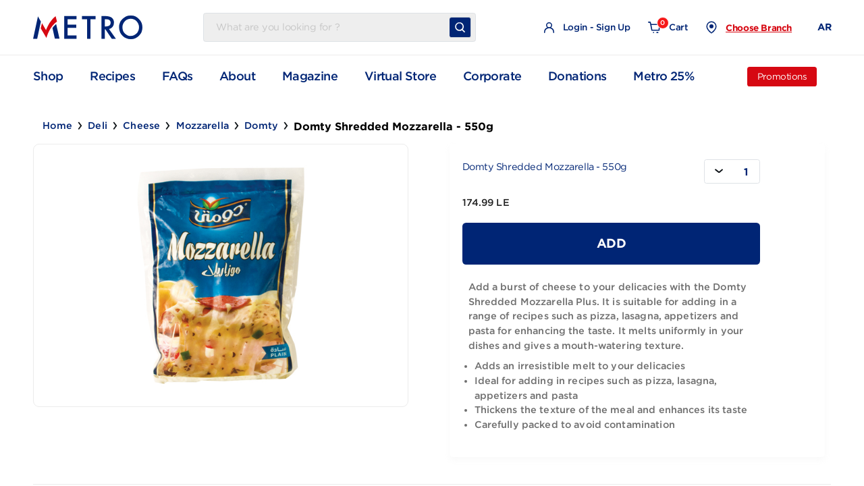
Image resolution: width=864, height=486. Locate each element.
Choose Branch (759, 27)
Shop (48, 76)
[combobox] (732, 171)
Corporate (492, 76)
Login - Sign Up (587, 28)
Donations (577, 76)
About (237, 76)
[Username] (329, 27)
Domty (261, 125)
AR (824, 27)
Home (57, 125)
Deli (97, 125)
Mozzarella (202, 125)
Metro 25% (663, 76)
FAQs (177, 76)
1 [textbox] (746, 172)
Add (611, 243)
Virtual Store (400, 76)
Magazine (310, 76)
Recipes (112, 76)
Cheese (141, 125)
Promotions (782, 77)
